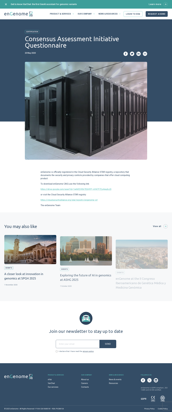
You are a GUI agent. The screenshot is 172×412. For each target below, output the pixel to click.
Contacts (85, 387)
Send (108, 344)
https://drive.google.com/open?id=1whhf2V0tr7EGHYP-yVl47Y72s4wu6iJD (76, 189)
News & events (115, 379)
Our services (53, 387)
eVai (50, 379)
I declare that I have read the (75, 351)
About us (85, 379)
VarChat (51, 383)
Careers (84, 383)
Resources (113, 383)
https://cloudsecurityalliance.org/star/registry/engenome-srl (69, 200)
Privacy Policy (149, 409)
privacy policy (88, 351)
